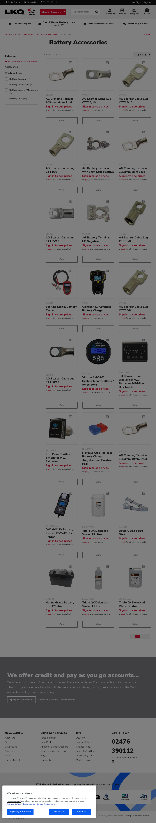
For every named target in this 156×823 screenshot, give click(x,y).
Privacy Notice (14, 804)
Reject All (59, 811)
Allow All (81, 811)
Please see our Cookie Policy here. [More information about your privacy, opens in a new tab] (38, 804)
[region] (49, 801)
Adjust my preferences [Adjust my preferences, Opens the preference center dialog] (20, 811)
